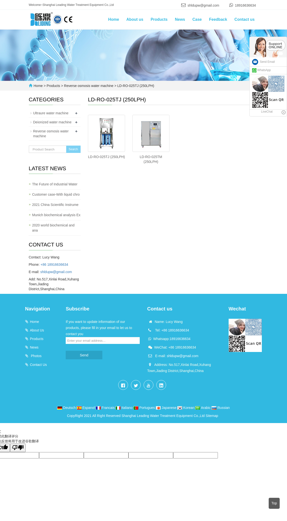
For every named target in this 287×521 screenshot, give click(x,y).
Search (73, 149)
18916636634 (245, 5)
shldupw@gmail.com (203, 5)
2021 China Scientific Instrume (55, 205)
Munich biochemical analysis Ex (56, 215)
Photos (36, 356)
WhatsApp (261, 70)
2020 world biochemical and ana (53, 227)
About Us (37, 330)
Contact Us (38, 365)
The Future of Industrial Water (54, 184)
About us (134, 19)
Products (159, 19)
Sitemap (212, 416)
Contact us (244, 19)
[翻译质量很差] (18, 448)
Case (197, 19)
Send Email (263, 62)
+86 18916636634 (54, 264)
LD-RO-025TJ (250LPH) (135, 86)
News (180, 19)
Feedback (218, 19)
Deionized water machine (52, 122)
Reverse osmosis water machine (88, 86)
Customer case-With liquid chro (56, 194)
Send (84, 355)
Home (113, 19)
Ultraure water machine (51, 113)
